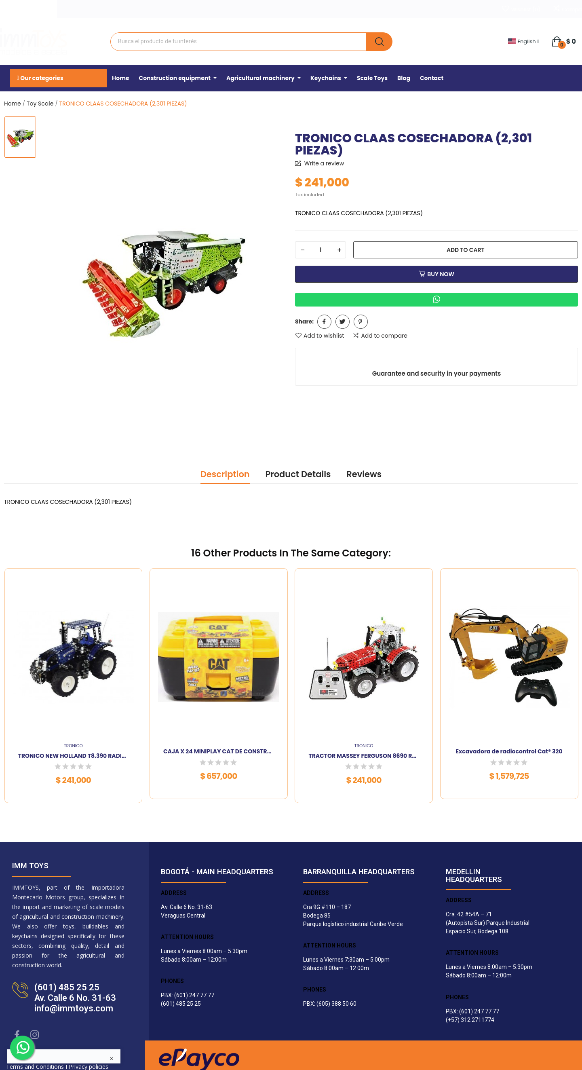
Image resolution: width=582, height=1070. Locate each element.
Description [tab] (225, 474)
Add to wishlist (319, 335)
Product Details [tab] (298, 474)
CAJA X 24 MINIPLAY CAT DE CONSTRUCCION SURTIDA (218, 751)
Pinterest (361, 322)
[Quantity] (320, 249)
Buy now (436, 274)
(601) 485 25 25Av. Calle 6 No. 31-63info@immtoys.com (75, 997)
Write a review (323, 163)
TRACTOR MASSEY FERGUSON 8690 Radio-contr (363, 756)
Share (324, 322)
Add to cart (466, 250)
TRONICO (73, 746)
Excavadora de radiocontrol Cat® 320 (508, 751)
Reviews (364, 474)
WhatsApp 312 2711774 (77, 8)
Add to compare (379, 335)
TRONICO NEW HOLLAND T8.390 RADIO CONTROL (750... (73, 756)
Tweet (342, 322)
